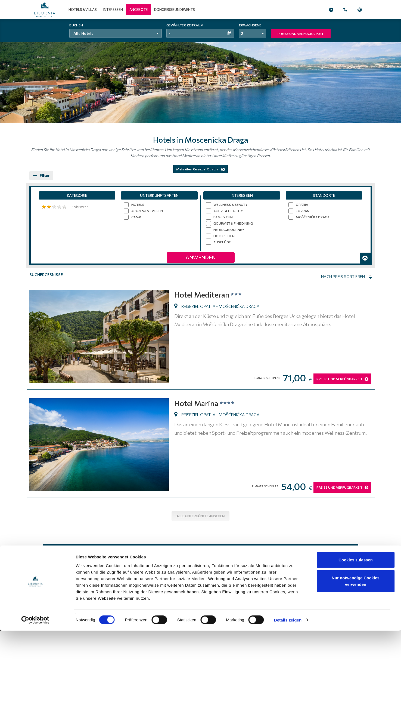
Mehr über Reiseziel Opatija (200, 169)
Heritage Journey (228, 229)
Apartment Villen (147, 211)
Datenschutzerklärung (248, 608)
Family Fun (223, 217)
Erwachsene (250, 25)
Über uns (277, 608)
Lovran (302, 211)
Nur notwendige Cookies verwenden (356, 673)
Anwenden (201, 257)
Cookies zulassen (355, 652)
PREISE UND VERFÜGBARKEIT (301, 33)
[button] (138, 9)
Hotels (137, 204)
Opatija (302, 204)
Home (181, 608)
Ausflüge (222, 242)
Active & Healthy (228, 211)
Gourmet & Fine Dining (233, 223)
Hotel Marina (207, 403)
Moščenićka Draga (312, 217)
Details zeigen (287, 712)
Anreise (347, 608)
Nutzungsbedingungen (208, 608)
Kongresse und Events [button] (174, 9)
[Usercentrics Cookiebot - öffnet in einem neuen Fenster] (35, 712)
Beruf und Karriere (321, 608)
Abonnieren (239, 554)
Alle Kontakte (342, 613)
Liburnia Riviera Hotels (86, 608)
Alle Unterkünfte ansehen (200, 516)
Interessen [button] (113, 9)
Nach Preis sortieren (346, 276)
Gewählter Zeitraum (185, 25)
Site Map (295, 608)
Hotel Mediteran (211, 294)
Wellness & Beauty (230, 204)
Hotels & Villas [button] (83, 9)
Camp (136, 217)
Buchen (76, 25)
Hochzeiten (224, 236)
